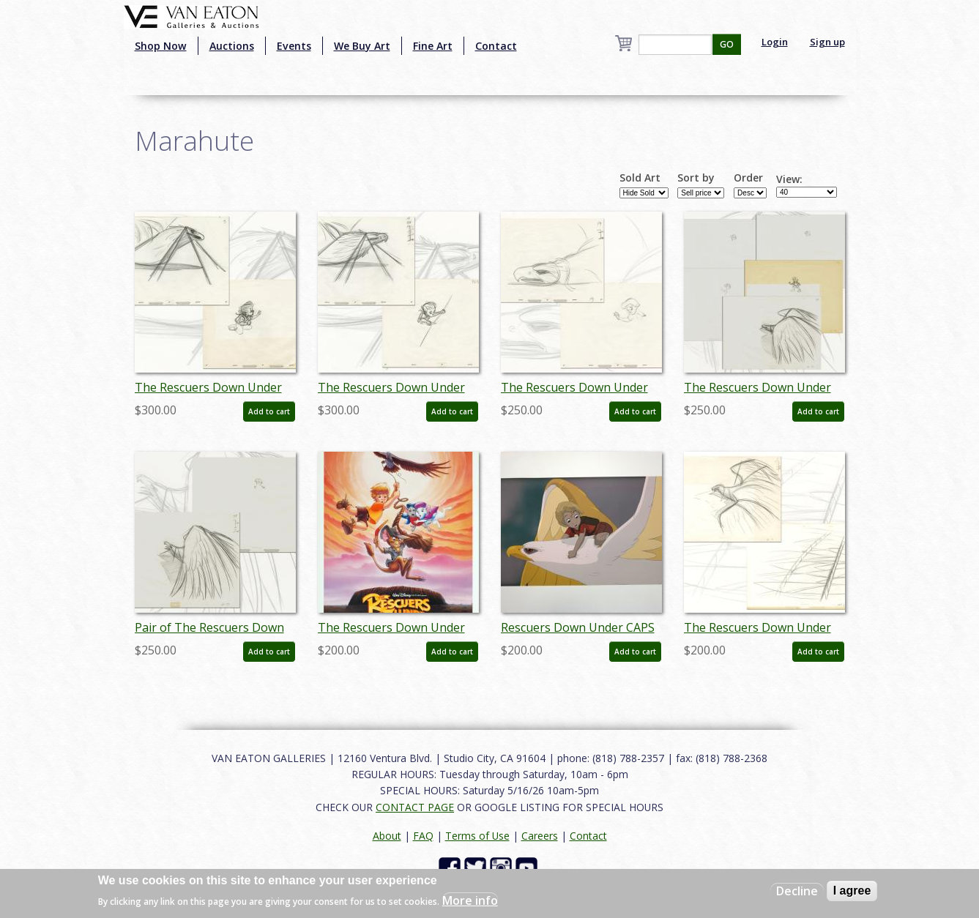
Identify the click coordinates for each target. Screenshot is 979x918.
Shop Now (161, 46)
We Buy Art (362, 46)
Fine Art (433, 46)
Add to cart (269, 411)
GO (727, 44)
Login (775, 41)
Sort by (696, 178)
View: (789, 179)
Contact (496, 46)
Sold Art (639, 178)
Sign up (827, 41)
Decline (797, 891)
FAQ (423, 836)
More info (470, 900)
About (387, 836)
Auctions (231, 46)
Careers (539, 836)
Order (748, 178)
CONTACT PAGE (415, 807)
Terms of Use (477, 836)
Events (294, 46)
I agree (852, 890)
